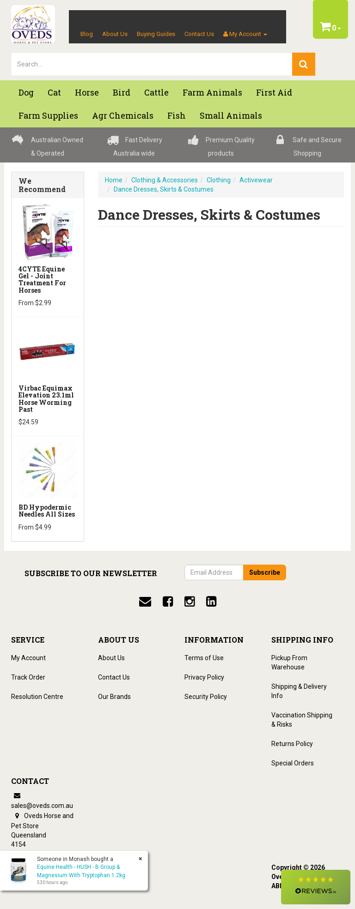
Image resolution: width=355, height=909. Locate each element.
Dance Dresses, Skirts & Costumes (164, 189)
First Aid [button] (274, 92)
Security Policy (205, 696)
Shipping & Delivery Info (299, 691)
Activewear (256, 180)
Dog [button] (26, 92)
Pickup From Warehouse (289, 662)
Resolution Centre (37, 696)
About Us (115, 33)
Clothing (219, 180)
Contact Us (199, 33)
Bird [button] (121, 92)
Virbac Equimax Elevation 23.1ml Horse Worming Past (46, 399)
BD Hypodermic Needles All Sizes (46, 510)
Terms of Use (204, 658)
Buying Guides (156, 33)
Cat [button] (54, 92)
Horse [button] (87, 92)
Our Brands (114, 696)
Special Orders (292, 763)
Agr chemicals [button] (122, 115)
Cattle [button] (156, 92)
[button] (315, 887)
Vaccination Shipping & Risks (301, 719)
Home (113, 180)
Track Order (28, 677)
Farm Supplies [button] (48, 115)
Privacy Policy (204, 677)
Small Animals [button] (231, 115)
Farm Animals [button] (212, 92)
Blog (86, 33)
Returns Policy (292, 743)
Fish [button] (176, 115)
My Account (28, 658)
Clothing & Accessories (164, 180)
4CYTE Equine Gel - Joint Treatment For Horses (42, 280)
